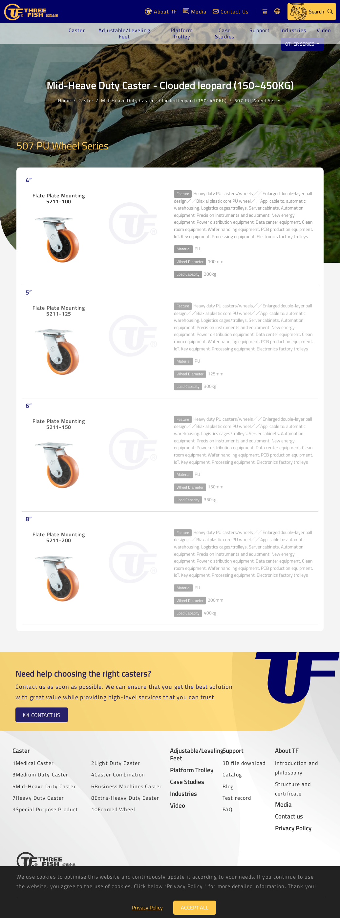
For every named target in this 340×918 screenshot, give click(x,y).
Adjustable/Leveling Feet (124, 33)
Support (259, 30)
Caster (77, 30)
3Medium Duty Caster (40, 774)
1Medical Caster (33, 763)
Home (64, 99)
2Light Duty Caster (115, 763)
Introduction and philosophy (296, 767)
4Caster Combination (118, 774)
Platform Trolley (182, 33)
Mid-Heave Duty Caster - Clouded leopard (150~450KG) (164, 99)
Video (324, 30)
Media (283, 804)
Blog (228, 786)
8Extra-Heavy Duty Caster (125, 798)
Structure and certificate (293, 788)
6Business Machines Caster (126, 786)
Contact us (36, 715)
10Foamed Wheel (113, 809)
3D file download (244, 763)
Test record (237, 798)
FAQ (228, 809)
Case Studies (224, 33)
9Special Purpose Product (45, 809)
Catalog (232, 774)
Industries (293, 30)
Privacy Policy (293, 828)
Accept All (194, 907)
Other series (300, 44)
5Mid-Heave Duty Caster (44, 786)
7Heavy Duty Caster (38, 798)
